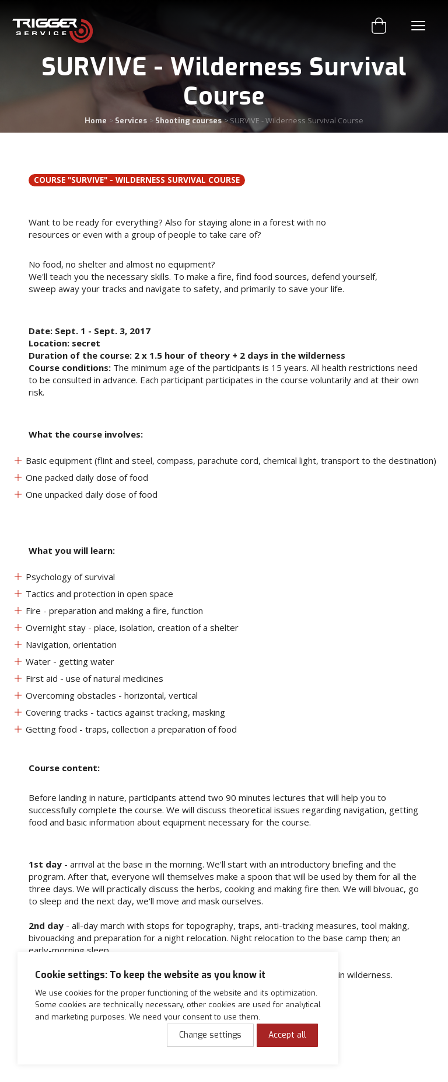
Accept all (287, 1035)
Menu (418, 25)
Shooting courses (188, 121)
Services (131, 121)
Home (96, 121)
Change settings (210, 1035)
